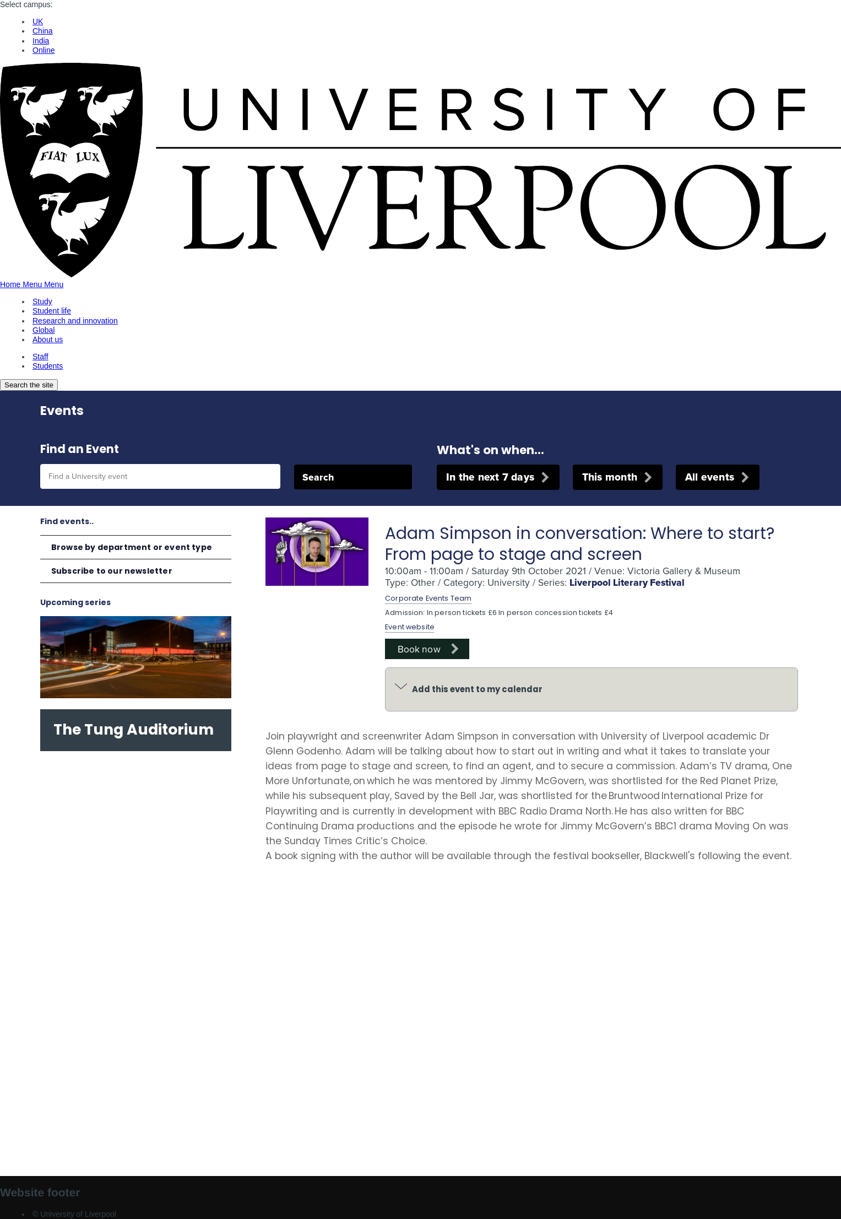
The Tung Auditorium (133, 729)
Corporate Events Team (428, 598)
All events (709, 477)
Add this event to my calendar (477, 689)
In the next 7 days (490, 477)
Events (62, 410)
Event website (410, 627)
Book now (419, 648)
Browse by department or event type (131, 547)
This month (609, 477)
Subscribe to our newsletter (111, 570)
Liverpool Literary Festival (627, 582)
